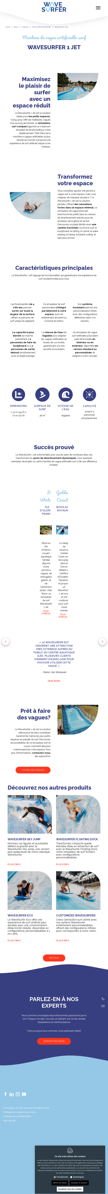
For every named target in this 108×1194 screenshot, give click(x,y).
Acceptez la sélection (79, 1180)
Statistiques (78, 1174)
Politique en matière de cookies (19, 1112)
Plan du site (9, 1120)
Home (7, 27)
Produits (25, 27)
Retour (54, 958)
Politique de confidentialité (17, 1116)
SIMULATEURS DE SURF (41, 27)
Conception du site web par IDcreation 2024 (26, 1108)
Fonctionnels (62, 1174)
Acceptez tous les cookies (70, 1187)
